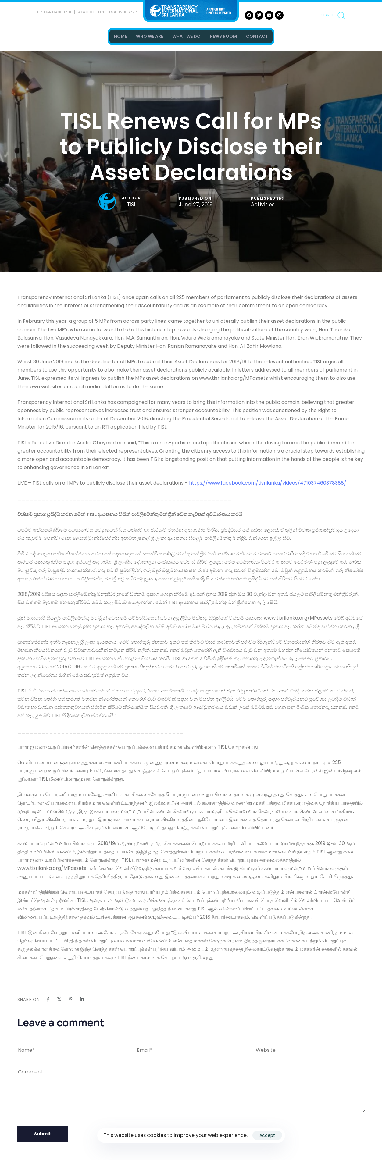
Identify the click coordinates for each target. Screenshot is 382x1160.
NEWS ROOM (223, 36)
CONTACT (257, 36)
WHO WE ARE (149, 36)
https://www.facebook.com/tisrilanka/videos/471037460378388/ (267, 482)
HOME (120, 36)
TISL (131, 204)
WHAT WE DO (186, 36)
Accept (267, 1135)
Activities (263, 204)
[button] (333, 15)
